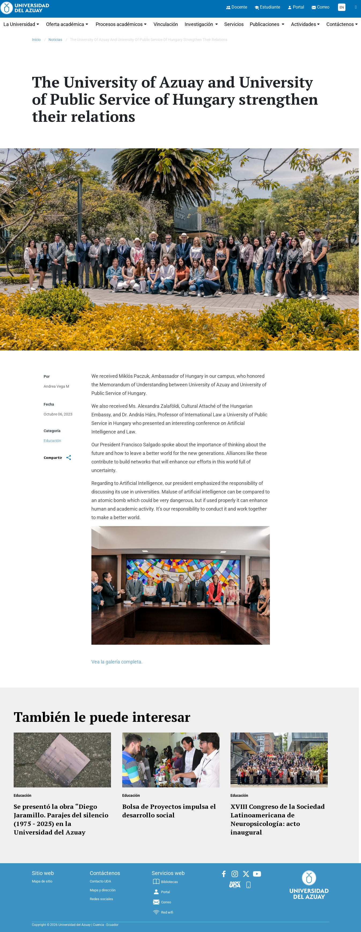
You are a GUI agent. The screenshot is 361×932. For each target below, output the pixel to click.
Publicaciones (265, 24)
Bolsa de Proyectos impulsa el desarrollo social (169, 810)
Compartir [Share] (57, 457)
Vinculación (166, 24)
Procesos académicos (119, 24)
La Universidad (19, 24)
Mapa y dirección (103, 890)
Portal (161, 892)
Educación (52, 441)
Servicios (234, 24)
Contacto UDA (100, 881)
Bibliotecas (165, 882)
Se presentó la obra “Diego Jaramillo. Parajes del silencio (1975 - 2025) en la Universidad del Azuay (61, 819)
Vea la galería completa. (117, 662)
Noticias (55, 39)
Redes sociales (101, 899)
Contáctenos (340, 24)
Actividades (303, 24)
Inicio (36, 39)
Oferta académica (65, 24)
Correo (161, 902)
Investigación (199, 24)
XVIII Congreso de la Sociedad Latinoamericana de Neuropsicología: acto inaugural (277, 819)
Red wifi (162, 912)
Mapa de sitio (42, 881)
